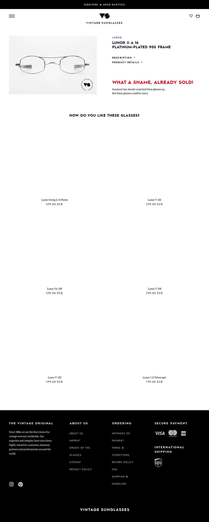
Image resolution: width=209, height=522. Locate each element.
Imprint (75, 440)
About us (76, 433)
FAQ (114, 469)
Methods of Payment (121, 437)
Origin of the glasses (80, 451)
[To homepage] (104, 15)
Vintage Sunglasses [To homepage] (104, 23)
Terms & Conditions (120, 451)
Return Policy (123, 462)
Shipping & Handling (120, 480)
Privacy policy (81, 469)
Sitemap (75, 462)
